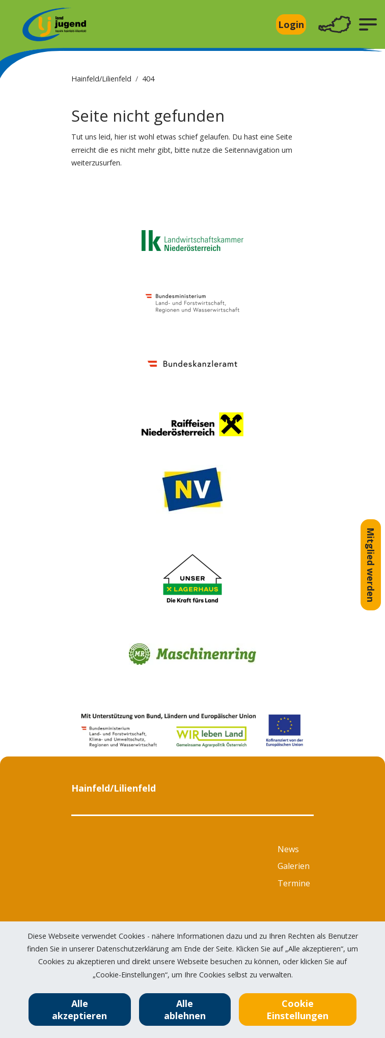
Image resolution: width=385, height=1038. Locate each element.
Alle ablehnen (185, 1009)
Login (291, 24)
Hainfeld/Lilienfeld (101, 78)
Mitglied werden (371, 564)
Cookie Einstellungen (297, 1009)
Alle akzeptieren (79, 1009)
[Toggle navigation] (334, 25)
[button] (368, 24)
